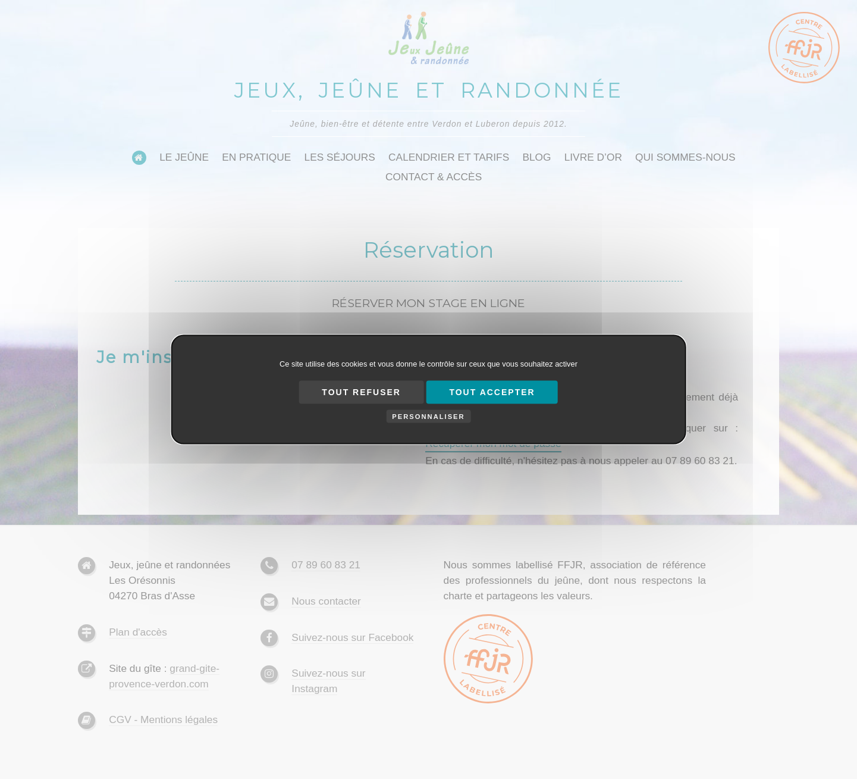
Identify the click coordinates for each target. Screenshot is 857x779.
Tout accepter (492, 392)
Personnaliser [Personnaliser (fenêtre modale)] (428, 416)
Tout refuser (361, 392)
